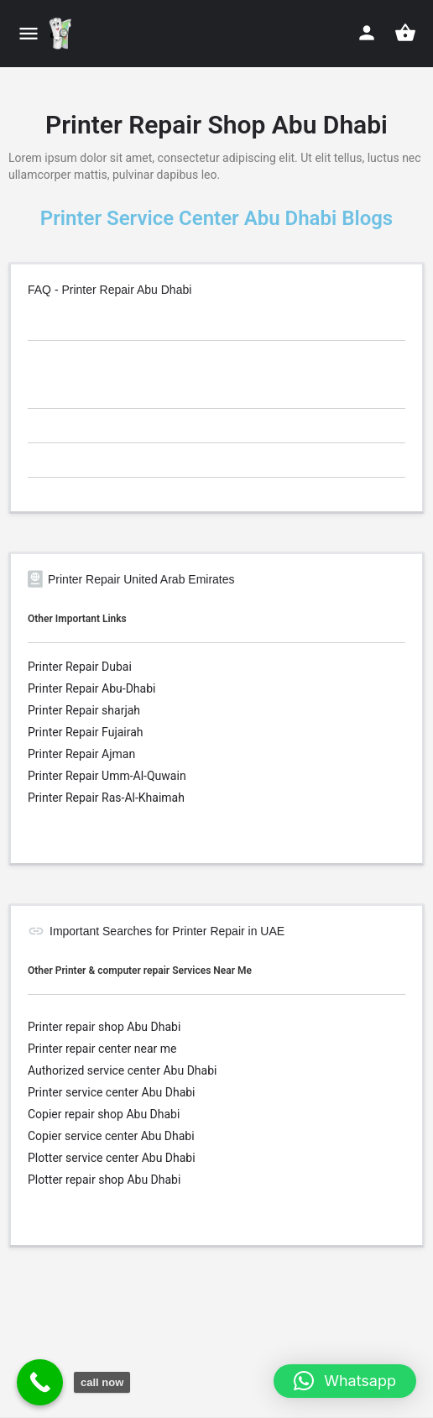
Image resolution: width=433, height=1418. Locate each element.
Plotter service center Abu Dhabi (112, 1157)
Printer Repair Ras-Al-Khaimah (106, 797)
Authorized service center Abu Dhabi (122, 1070)
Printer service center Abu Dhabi (112, 1092)
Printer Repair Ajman (81, 754)
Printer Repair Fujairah (85, 732)
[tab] (216, 326)
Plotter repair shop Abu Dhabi (104, 1179)
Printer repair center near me (102, 1048)
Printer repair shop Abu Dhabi (104, 1026)
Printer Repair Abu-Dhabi (91, 688)
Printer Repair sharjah (84, 710)
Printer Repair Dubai (80, 666)
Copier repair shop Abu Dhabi (104, 1114)
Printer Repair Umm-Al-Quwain (107, 775)
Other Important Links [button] (77, 619)
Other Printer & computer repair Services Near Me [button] (140, 970)
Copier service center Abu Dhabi (111, 1136)
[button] (345, 1381)
